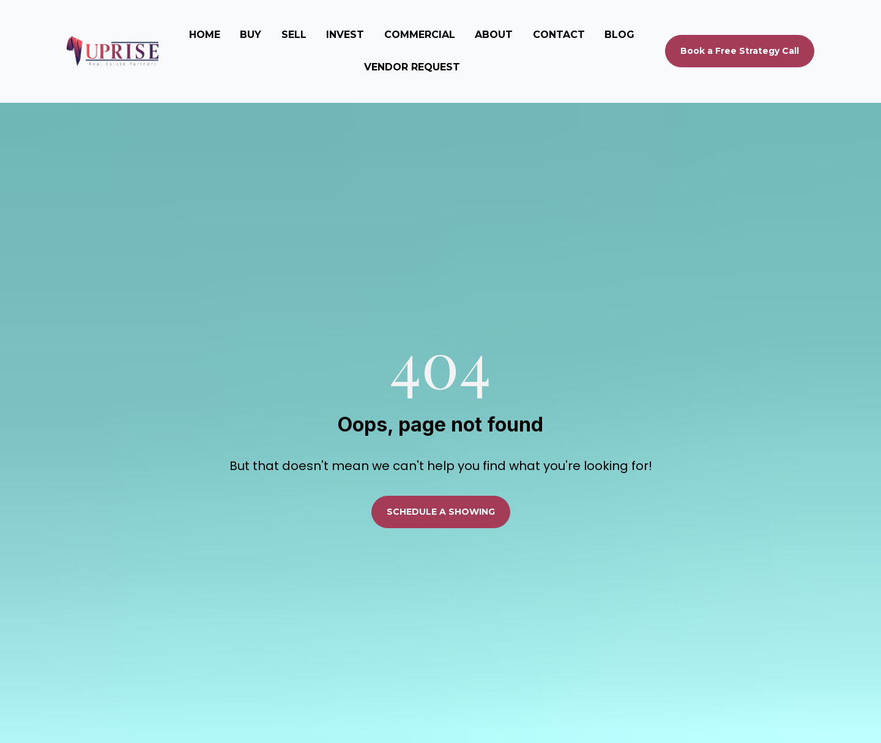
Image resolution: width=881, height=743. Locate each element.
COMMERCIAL (419, 34)
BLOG (619, 34)
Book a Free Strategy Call (739, 50)
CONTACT (559, 34)
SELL (294, 34)
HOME (204, 34)
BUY (250, 34)
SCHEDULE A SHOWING (441, 484)
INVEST (345, 34)
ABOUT (494, 34)
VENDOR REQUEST (412, 67)
